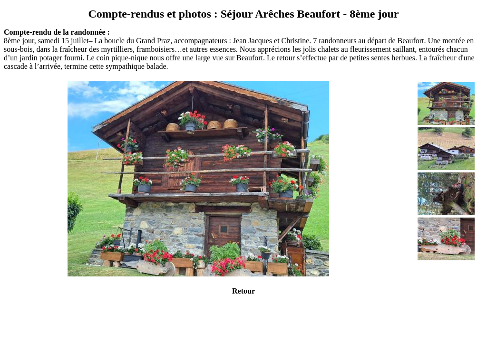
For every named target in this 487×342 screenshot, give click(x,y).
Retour (243, 291)
